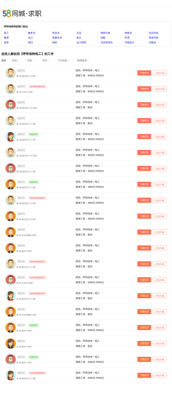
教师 (6, 37)
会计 (30, 37)
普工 (6, 32)
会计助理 (81, 42)
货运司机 (153, 32)
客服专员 (57, 37)
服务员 (31, 32)
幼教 (103, 37)
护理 (127, 37)
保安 (6, 42)
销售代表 (105, 32)
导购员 (152, 42)
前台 (78, 37)
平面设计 (129, 42)
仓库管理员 (107, 42)
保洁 (30, 42)
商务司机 (153, 37)
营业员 (55, 32)
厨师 (54, 42)
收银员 (128, 32)
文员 (78, 32)
